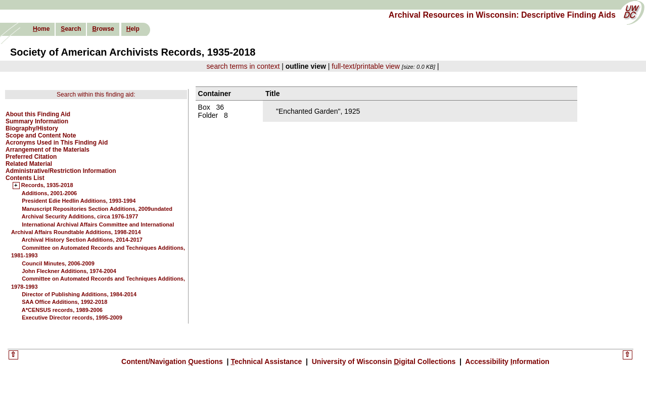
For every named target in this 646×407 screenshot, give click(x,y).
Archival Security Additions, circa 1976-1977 (80, 216)
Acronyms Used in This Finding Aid (57, 142)
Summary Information (37, 121)
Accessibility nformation (506, 361)
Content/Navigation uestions (173, 361)
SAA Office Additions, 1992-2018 (64, 302)
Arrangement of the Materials (47, 149)
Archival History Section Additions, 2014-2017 (82, 240)
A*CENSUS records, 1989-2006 (62, 310)
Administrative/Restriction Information (61, 170)
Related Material (29, 163)
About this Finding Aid (38, 114)
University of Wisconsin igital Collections (383, 361)
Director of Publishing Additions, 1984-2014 (79, 294)
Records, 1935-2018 (47, 186)
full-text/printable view (366, 66)
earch (71, 28)
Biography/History (32, 128)
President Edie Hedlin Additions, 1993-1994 (78, 201)
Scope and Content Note (41, 135)
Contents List (25, 178)
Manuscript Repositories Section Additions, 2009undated (97, 209)
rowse (103, 28)
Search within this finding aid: (96, 94)
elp (133, 28)
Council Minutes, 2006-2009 (58, 263)
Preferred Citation (31, 156)
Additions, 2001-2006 (49, 193)
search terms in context (243, 66)
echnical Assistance (267, 361)
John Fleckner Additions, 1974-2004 (69, 271)
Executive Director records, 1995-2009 (72, 317)
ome (41, 28)
